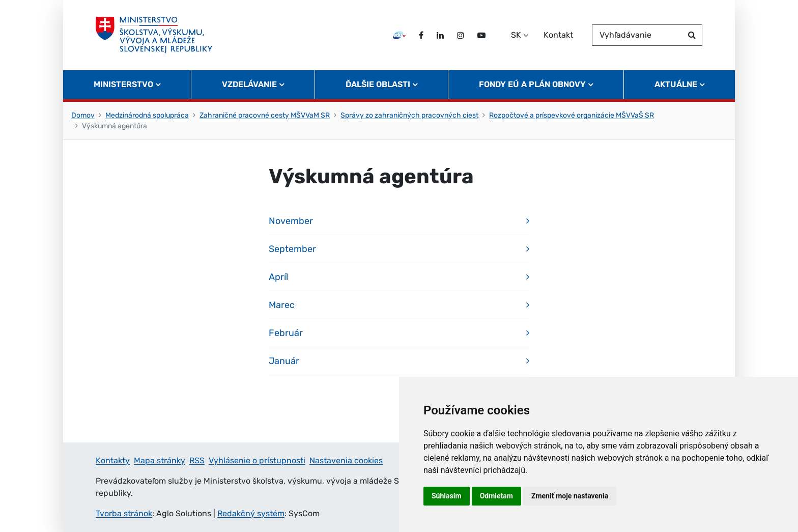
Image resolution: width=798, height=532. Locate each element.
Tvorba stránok (124, 513)
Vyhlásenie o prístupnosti (257, 460)
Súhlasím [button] (447, 496)
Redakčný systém (250, 513)
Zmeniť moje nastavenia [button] (569, 496)
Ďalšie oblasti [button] (378, 84)
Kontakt (558, 35)
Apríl (278, 277)
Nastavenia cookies (346, 460)
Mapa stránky (159, 460)
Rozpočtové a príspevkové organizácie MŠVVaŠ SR (571, 115)
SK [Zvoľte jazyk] (516, 35)
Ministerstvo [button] (123, 84)
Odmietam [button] (496, 496)
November (291, 221)
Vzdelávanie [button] (249, 84)
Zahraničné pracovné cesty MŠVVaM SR (265, 115)
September (292, 249)
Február (286, 333)
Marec (282, 305)
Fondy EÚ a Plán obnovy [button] (532, 84)
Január (284, 361)
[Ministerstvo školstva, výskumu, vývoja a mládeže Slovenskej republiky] (154, 35)
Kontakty (113, 460)
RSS (197, 460)
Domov (83, 115)
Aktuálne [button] (675, 84)
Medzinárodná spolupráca (147, 115)
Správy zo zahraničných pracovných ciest (409, 115)
